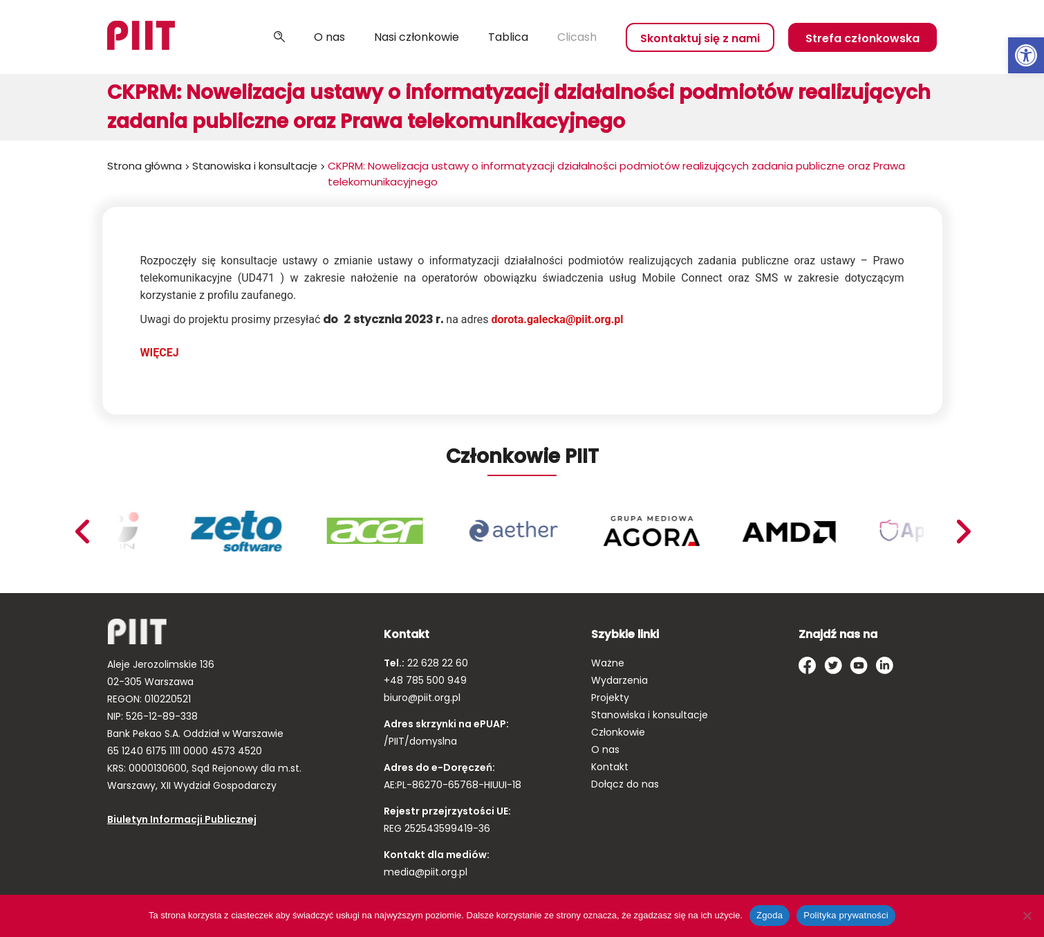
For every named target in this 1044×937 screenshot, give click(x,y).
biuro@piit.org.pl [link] (422, 697)
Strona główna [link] (144, 165)
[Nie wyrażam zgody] (1027, 915)
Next (81, 531)
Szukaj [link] (279, 37)
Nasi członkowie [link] (416, 37)
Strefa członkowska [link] (862, 38)
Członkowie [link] (618, 732)
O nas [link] (329, 37)
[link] (1026, 55)
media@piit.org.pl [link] (425, 872)
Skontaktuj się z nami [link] (700, 38)
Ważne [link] (607, 663)
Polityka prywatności (845, 915)
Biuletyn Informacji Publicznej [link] (182, 819)
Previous (963, 531)
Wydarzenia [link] (619, 680)
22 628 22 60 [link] (436, 663)
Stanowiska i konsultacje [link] (254, 165)
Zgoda (769, 915)
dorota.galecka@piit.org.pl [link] (558, 319)
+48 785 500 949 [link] (425, 680)
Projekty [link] (610, 697)
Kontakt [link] (609, 767)
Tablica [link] (508, 37)
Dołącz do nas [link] (625, 784)
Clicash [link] (577, 37)
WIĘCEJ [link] (159, 352)
